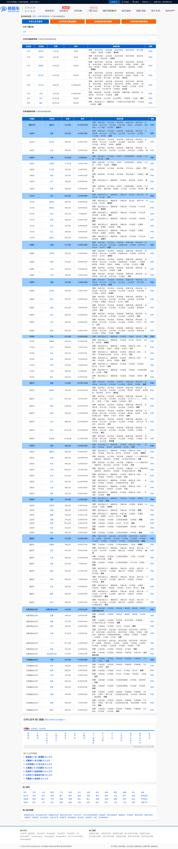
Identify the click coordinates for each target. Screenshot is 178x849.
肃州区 (51, 390)
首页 (34, 16)
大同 (115, 802)
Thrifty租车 (71, 833)
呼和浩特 (144, 796)
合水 (51, 476)
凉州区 (51, 253)
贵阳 (70, 799)
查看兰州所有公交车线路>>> (55, 720)
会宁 (51, 181)
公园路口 (56, 736)
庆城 (51, 458)
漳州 (133, 802)
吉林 (106, 799)
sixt (78, 833)
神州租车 (89, 817)
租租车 (10, 9)
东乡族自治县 (52, 654)
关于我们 (114, 846)
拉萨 (88, 802)
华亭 (51, 365)
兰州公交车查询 (35, 21)
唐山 (79, 799)
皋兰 (41, 98)
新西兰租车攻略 (134, 836)
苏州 (124, 799)
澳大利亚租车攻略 (131, 833)
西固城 (28, 735)
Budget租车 (51, 833)
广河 (51, 643)
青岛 (97, 796)
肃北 (51, 430)
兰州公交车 (77, 815)
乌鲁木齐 (144, 802)
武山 (51, 232)
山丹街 (75, 735)
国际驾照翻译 (109, 11)
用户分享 (155, 11)
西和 (51, 579)
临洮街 (149, 735)
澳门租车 (80, 817)
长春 (142, 792)
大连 (115, 796)
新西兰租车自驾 (66, 815)
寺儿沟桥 (103, 736)
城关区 (41, 51)
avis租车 (23, 833)
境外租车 (49, 11)
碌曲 (51, 703)
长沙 (133, 792)
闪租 (95, 817)
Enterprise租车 (36, 836)
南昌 (79, 796)
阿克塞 (51, 439)
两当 (51, 602)
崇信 (51, 359)
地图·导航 (141, 11)
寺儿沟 (112, 735)
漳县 (51, 528)
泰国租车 (63, 817)
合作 (51, 666)
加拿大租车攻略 (108, 836)
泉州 (70, 796)
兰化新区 (121, 736)
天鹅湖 (37, 735)
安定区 (51, 505)
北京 (25, 792)
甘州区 (51, 291)
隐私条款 (138, 846)
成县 (51, 550)
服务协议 (154, 846)
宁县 (51, 488)
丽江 (43, 799)
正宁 (51, 482)
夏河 (51, 710)
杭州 (106, 792)
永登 (41, 94)
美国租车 (102, 815)
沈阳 (88, 792)
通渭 (51, 510)
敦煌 (51, 406)
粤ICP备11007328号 (64, 846)
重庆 (52, 792)
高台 (51, 315)
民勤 (51, 262)
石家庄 (25, 802)
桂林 (133, 796)
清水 (51, 214)
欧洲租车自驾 (29, 815)
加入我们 (130, 846)
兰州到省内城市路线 (103, 21)
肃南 (51, 331)
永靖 (51, 633)
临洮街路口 (131, 738)
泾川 (51, 347)
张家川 (51, 238)
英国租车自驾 (54, 815)
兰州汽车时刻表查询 (90, 815)
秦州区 (51, 202)
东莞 (79, 802)
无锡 (97, 799)
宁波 (124, 802)
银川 (97, 802)
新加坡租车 (72, 817)
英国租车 (35, 817)
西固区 (41, 66)
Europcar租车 (61, 836)
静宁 (51, 377)
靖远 (51, 175)
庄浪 (51, 371)
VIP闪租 (78, 11)
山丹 (51, 322)
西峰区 (51, 452)
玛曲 (51, 694)
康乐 (51, 626)
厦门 (61, 796)
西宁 (106, 802)
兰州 (24, 32)
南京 (97, 792)
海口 (34, 802)
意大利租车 (44, 817)
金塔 (51, 413)
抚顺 (115, 799)
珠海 (61, 802)
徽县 (51, 594)
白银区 (51, 164)
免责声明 (146, 846)
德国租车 (122, 815)
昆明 (34, 799)
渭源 (51, 520)
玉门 (51, 399)
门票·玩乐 (92, 11)
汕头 (52, 802)
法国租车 (27, 817)
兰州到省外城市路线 (139, 21)
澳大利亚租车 (112, 815)
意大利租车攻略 (95, 836)
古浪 (51, 269)
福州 (52, 796)
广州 (61, 792)
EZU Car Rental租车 (75, 836)
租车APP (170, 11)
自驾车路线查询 (44, 16)
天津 (34, 792)
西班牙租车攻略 (147, 836)
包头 (133, 799)
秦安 (51, 220)
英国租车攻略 (121, 836)
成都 (124, 792)
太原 (34, 796)
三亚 (43, 802)
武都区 (51, 544)
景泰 (51, 189)
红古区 (41, 85)
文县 (51, 558)
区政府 (65, 735)
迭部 (51, 687)
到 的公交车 (39, 757)
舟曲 (51, 681)
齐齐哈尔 (144, 799)
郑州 (106, 796)
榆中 (41, 103)
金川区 (51, 142)
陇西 (51, 515)
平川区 (51, 169)
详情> (150, 51)
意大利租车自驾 (41, 815)
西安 (115, 792)
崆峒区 (51, 341)
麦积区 (51, 208)
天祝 (51, 275)
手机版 (125, 2)
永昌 (51, 150)
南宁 (124, 796)
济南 (88, 796)
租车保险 (126, 11)
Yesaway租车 (49, 836)
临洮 (51, 523)
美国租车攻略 (94, 833)
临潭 (51, 670)
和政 (51, 649)
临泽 (51, 308)
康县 (51, 571)
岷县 (51, 533)
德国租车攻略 (145, 833)
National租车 (25, 836)
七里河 (41, 57)
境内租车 (64, 11)
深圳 (70, 792)
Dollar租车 (61, 833)
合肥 (43, 796)
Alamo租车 (41, 833)
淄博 (61, 799)
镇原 (51, 494)
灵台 (51, 353)
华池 (51, 470)
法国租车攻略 (106, 833)
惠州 (70, 802)
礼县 (51, 587)
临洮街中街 (140, 738)
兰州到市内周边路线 (67, 21)
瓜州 (51, 422)
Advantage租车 (25, 839)
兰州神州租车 (103, 817)
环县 (51, 464)
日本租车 (130, 815)
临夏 (51, 615)
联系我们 (122, 846)
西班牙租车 (139, 815)
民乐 (51, 299)
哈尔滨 (25, 796)
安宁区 (41, 75)
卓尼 (51, 675)
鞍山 (88, 799)
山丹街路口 (47, 738)
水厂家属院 (93, 738)
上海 (43, 792)
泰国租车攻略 (118, 833)
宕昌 (51, 564)
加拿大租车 (54, 817)
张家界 (25, 799)
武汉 (79, 792)
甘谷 (51, 226)
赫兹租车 (31, 833)
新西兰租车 (148, 815)
